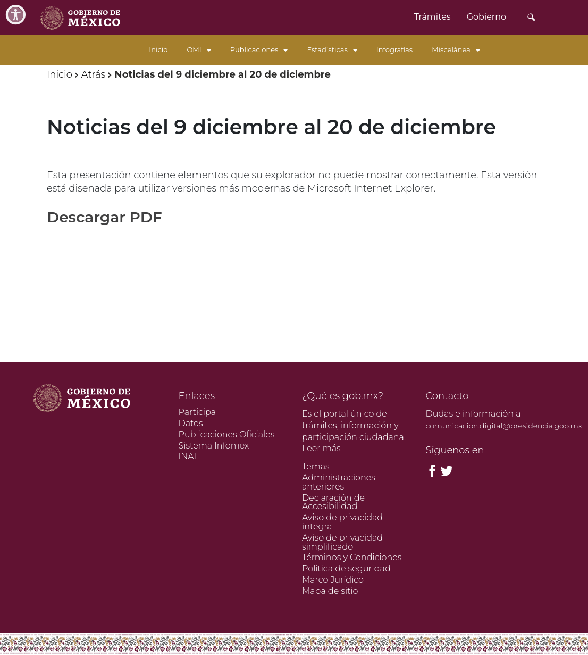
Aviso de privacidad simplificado (342, 542)
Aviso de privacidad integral (342, 522)
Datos (191, 423)
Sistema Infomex (214, 446)
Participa (197, 412)
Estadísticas (332, 49)
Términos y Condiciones (351, 557)
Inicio (158, 49)
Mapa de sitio (330, 591)
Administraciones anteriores (338, 482)
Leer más (321, 448)
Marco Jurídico (333, 580)
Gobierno (486, 17)
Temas (316, 466)
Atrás (93, 74)
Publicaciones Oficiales (227, 434)
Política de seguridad (346, 568)
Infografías (394, 49)
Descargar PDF (104, 217)
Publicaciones (259, 49)
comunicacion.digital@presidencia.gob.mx (504, 425)
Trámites (432, 17)
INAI (188, 456)
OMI (199, 49)
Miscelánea (456, 49)
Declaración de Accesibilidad (333, 502)
